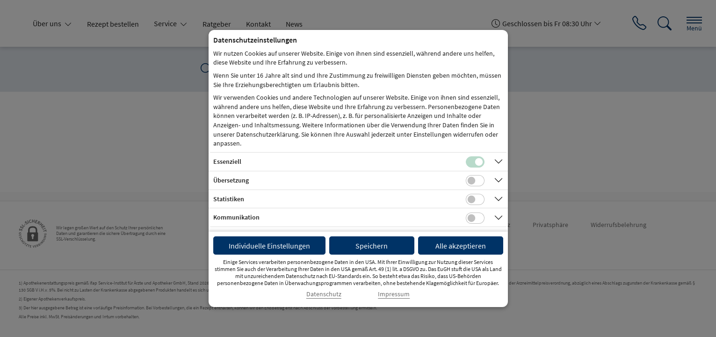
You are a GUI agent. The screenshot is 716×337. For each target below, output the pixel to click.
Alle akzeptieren (460, 245)
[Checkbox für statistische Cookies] (475, 199)
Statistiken (228, 199)
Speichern (371, 245)
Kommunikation (236, 217)
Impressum (394, 294)
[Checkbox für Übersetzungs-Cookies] (475, 180)
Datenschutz (323, 294)
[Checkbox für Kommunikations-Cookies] (475, 218)
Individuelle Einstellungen (269, 245)
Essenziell (227, 161)
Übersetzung (231, 180)
